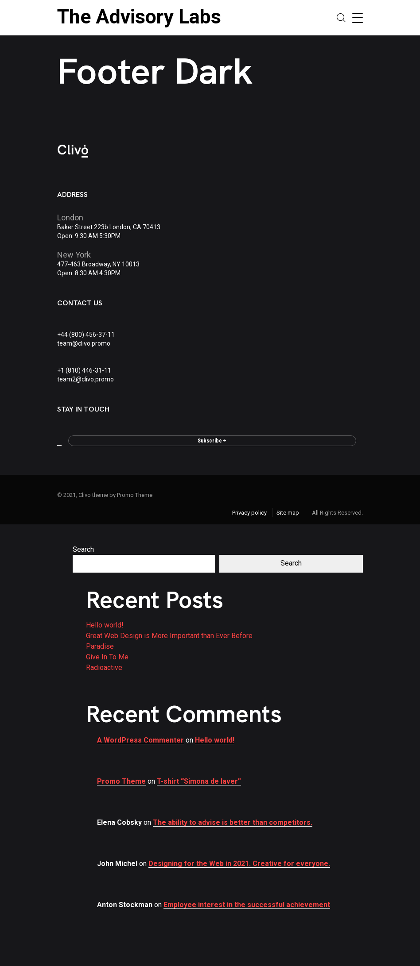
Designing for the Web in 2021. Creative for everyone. (239, 863)
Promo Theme (121, 781)
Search (83, 549)
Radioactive (104, 667)
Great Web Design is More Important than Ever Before (169, 635)
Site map (287, 512)
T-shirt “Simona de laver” (199, 781)
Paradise (100, 646)
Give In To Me (107, 657)
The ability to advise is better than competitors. (232, 822)
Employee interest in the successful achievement (246, 905)
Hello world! (105, 625)
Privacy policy (249, 512)
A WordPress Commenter (140, 740)
